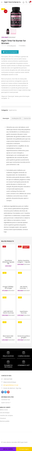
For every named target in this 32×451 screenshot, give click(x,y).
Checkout (3, 418)
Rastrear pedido (4, 421)
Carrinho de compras (6, 415)
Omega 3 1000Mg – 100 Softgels (8, 287)
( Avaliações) (11, 45)
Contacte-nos (5, 399)
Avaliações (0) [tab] (16, 118)
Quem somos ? (5, 402)
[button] (29, 2)
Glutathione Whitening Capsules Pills (8, 262)
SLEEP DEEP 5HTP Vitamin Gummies (8, 312)
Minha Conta (4, 410)
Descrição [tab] (6, 118)
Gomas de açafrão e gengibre (23, 336)
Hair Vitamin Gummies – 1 (24, 287)
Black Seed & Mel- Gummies (8, 336)
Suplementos (13, 110)
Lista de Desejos (4, 412)
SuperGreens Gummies (24, 312)
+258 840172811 (7, 379)
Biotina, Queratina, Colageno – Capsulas (23, 261)
